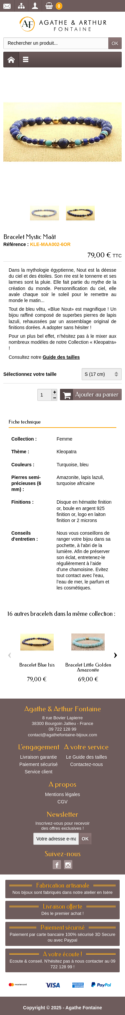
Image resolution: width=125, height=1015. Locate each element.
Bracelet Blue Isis (37, 665)
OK (115, 43)
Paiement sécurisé (38, 764)
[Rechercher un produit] (56, 43)
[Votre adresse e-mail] (56, 839)
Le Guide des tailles (86, 757)
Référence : (16, 244)
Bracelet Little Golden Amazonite (88, 667)
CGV (62, 801)
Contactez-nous (86, 764)
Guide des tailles (61, 357)
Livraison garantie (38, 757)
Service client (38, 771)
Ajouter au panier (89, 394)
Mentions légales (62, 794)
